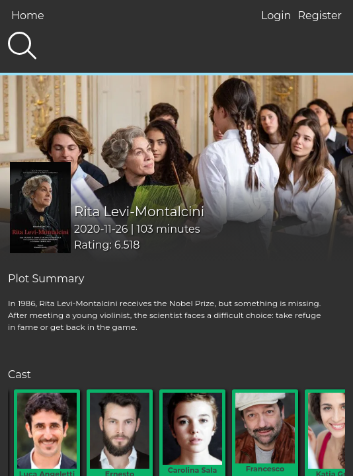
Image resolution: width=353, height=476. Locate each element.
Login (276, 15)
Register (319, 15)
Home (27, 15)
